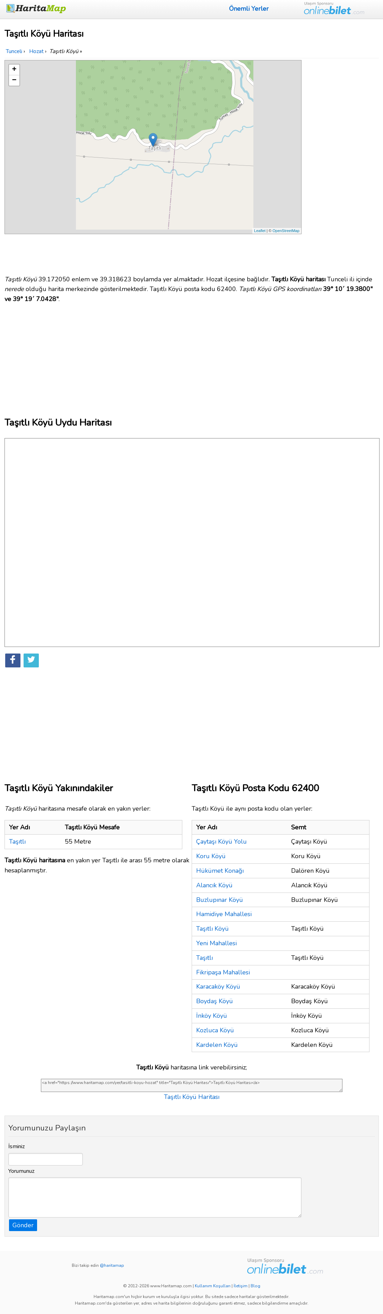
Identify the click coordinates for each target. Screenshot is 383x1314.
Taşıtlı (17, 841)
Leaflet (260, 231)
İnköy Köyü (211, 1016)
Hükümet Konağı (220, 871)
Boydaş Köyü (214, 1001)
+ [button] (14, 70)
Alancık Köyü (214, 885)
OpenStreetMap (285, 231)
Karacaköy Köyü (218, 986)
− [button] (14, 80)
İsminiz (16, 1146)
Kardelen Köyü (217, 1045)
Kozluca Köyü (215, 1030)
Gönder (23, 1225)
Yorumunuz (21, 1171)
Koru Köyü (211, 856)
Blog (255, 1286)
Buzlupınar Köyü (219, 900)
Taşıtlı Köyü (212, 928)
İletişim (240, 1286)
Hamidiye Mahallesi (224, 914)
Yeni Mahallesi (216, 943)
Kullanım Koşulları (212, 1286)
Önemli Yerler (249, 9)
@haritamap (112, 1265)
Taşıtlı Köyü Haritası (191, 1097)
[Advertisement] (341, 164)
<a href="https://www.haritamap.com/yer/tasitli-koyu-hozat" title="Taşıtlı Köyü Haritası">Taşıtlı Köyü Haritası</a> (191, 1085)
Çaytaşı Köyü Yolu (221, 841)
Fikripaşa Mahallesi (223, 972)
